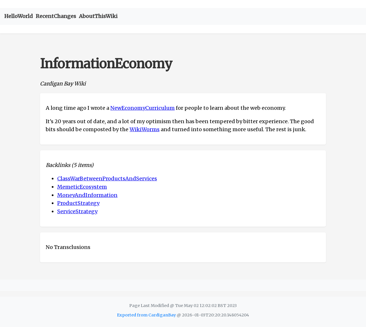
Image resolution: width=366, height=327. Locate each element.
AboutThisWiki (98, 16)
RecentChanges (56, 16)
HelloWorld (18, 16)
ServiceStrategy (77, 211)
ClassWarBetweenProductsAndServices (107, 178)
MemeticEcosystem (82, 187)
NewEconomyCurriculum (142, 108)
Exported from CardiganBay (146, 315)
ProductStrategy (78, 203)
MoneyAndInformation (87, 195)
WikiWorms (145, 129)
